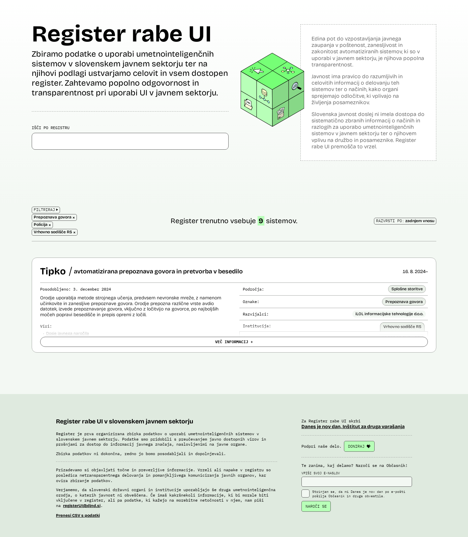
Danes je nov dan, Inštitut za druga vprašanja (353, 426)
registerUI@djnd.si (81, 505)
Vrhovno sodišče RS (402, 326)
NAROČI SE (316, 506)
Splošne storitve (407, 289)
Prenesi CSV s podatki (78, 515)
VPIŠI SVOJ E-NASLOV (356, 479)
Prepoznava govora (404, 301)
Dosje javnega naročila (67, 333)
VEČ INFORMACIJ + (234, 341)
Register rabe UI (122, 34)
